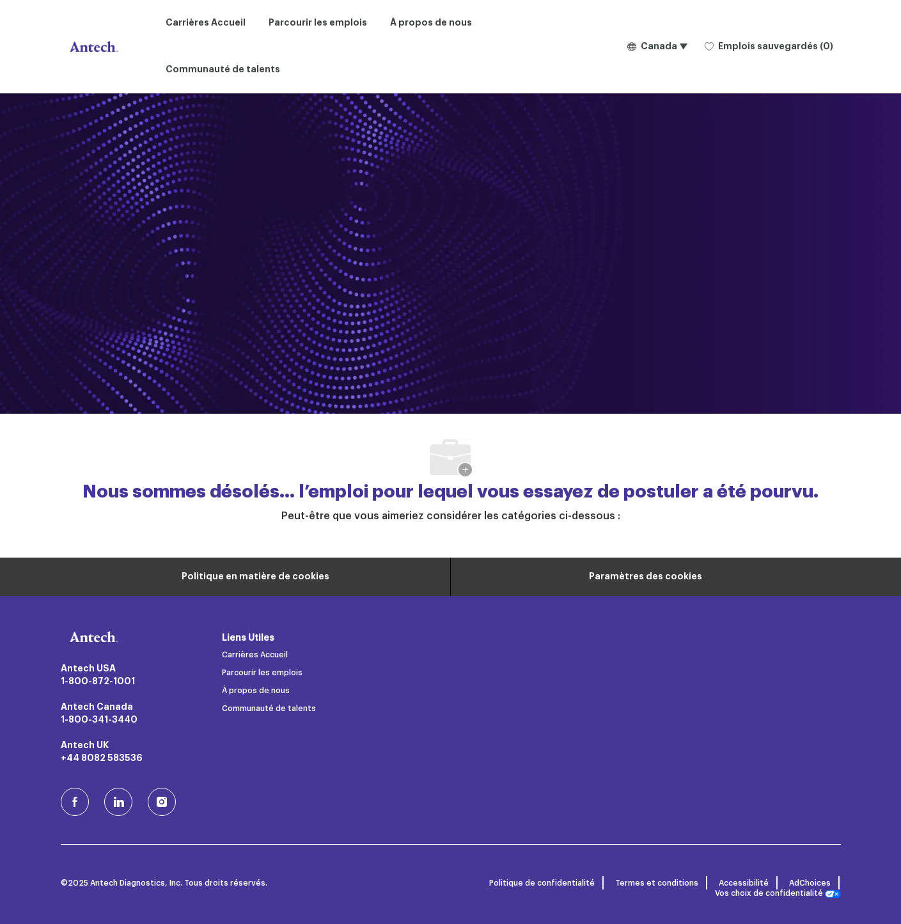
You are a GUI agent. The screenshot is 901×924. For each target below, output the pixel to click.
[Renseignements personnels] (255, 577)
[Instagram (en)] (162, 802)
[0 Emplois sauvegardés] (769, 47)
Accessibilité (744, 883)
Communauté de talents (223, 69)
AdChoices (810, 883)
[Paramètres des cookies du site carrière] (645, 577)
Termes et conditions (656, 883)
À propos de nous (431, 23)
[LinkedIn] (118, 802)
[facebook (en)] (75, 802)
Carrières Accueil (206, 23)
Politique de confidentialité (542, 883)
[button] (657, 46)
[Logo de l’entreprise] (93, 46)
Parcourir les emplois (318, 23)
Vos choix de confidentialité (778, 893)
